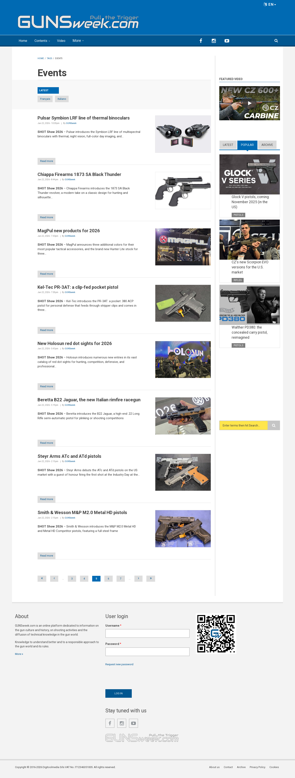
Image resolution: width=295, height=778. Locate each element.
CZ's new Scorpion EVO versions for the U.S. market (250, 267)
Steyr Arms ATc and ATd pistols (69, 458)
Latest (228, 144)
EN (270, 4)
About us (216, 770)
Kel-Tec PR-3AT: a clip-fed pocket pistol (78, 288)
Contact (230, 770)
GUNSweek (71, 123)
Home (24, 40)
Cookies (275, 770)
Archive (267, 144)
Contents (43, 40)
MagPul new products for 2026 (69, 231)
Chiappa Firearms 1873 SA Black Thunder (79, 174)
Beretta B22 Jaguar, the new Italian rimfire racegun (89, 402)
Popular (247, 144)
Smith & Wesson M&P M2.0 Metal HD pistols (82, 515)
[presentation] (136, 680)
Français (48, 98)
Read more (48, 161)
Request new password (120, 667)
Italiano (72, 98)
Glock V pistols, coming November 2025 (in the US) (250, 202)
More (81, 40)
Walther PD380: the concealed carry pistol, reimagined (250, 333)
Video (65, 40)
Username (113, 628)
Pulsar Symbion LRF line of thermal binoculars (84, 118)
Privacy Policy (259, 770)
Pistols (239, 214)
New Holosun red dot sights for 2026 (75, 345)
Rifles (238, 280)
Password (113, 647)
